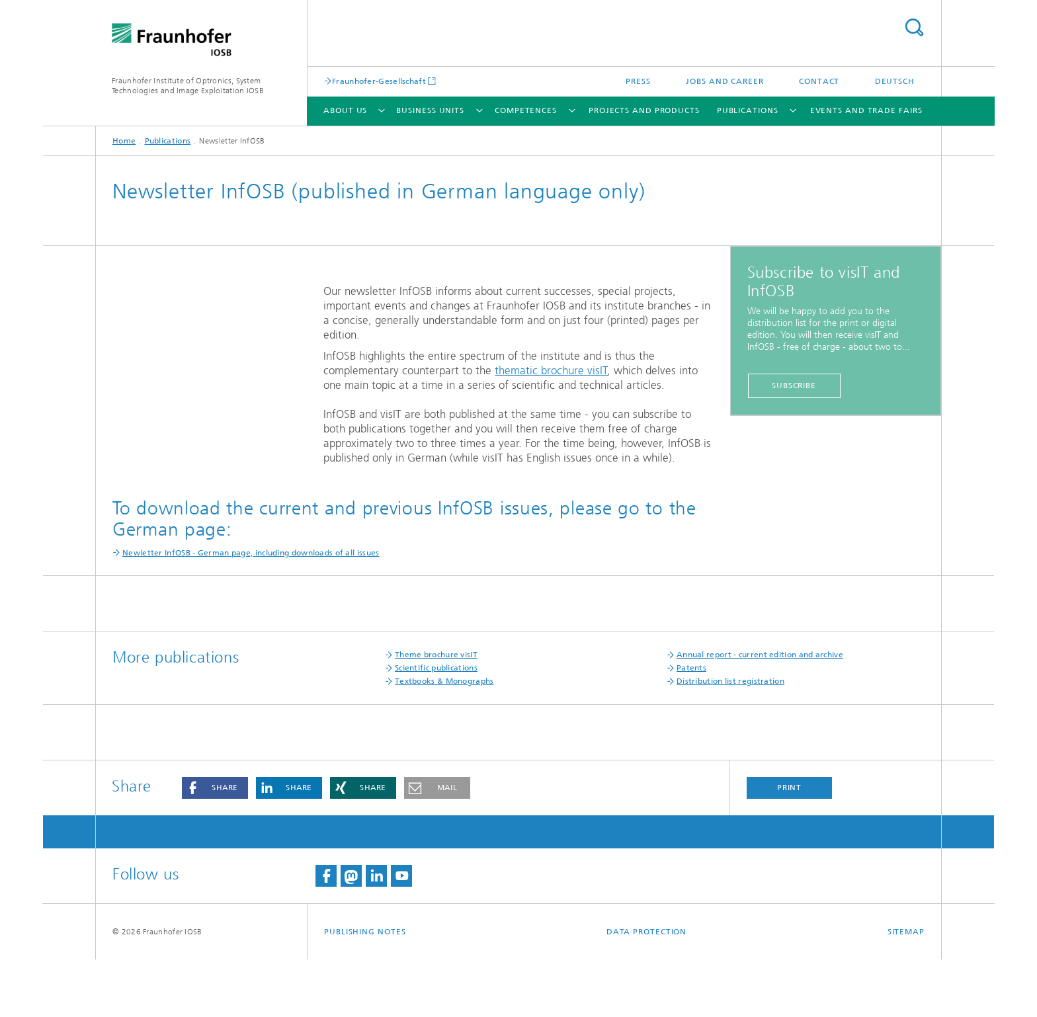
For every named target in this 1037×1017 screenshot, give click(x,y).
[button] (215, 845)
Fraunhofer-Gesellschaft (379, 81)
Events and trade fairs (866, 110)
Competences (526, 110)
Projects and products (644, 110)
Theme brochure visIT (436, 712)
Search (914, 27)
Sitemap (906, 989)
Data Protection (646, 989)
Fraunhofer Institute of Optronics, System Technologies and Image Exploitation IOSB (188, 85)
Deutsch (895, 81)
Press (638, 81)
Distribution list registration (730, 738)
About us (345, 110)
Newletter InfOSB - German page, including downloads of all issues (251, 610)
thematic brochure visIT (551, 370)
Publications (747, 110)
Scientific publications (436, 725)
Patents (691, 725)
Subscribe (794, 385)
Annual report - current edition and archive (760, 712)
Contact (819, 81)
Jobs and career (725, 81)
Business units (430, 110)
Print (789, 845)
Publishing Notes (364, 989)
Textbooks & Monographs (444, 738)
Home (124, 140)
